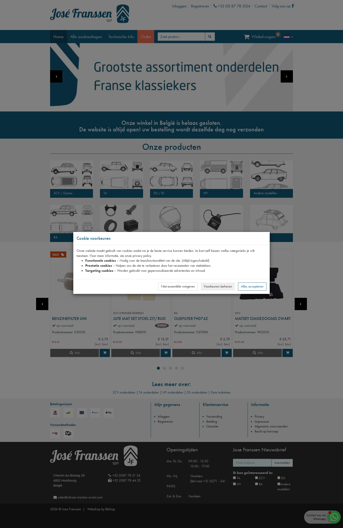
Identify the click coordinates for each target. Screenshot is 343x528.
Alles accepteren (252, 286)
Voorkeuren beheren (218, 286)
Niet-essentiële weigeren (178, 286)
